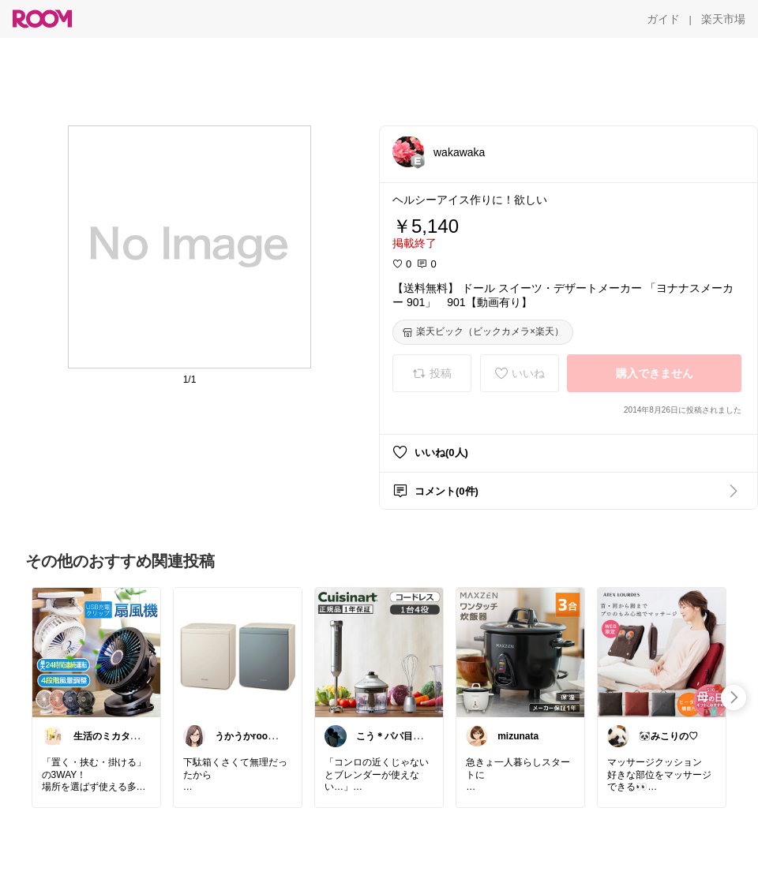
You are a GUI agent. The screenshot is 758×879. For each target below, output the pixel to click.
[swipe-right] (733, 697)
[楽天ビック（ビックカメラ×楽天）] (482, 332)
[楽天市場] (723, 19)
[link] (96, 652)
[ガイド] (663, 19)
